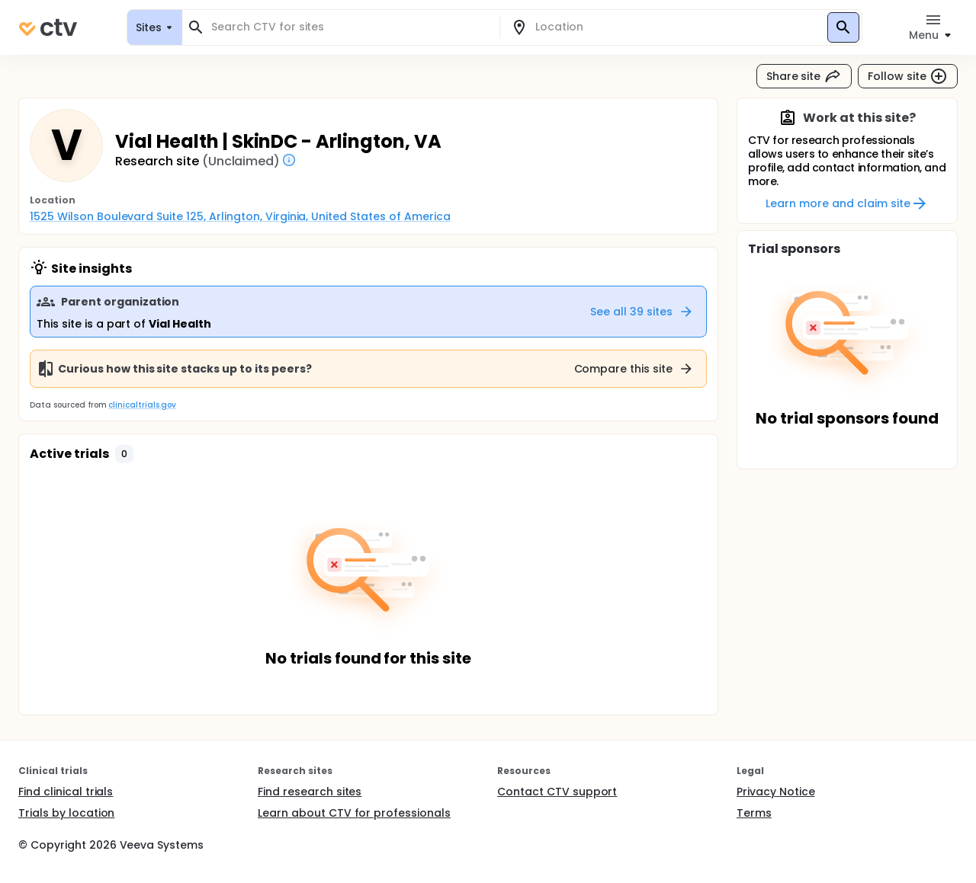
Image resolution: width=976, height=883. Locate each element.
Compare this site (634, 368)
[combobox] (350, 27)
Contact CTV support (557, 791)
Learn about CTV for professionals (354, 813)
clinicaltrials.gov (141, 405)
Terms (754, 813)
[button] (124, 454)
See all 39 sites (642, 311)
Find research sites (309, 791)
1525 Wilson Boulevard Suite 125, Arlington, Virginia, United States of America (240, 216)
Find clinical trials (65, 791)
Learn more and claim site (847, 203)
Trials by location (66, 813)
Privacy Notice (776, 791)
